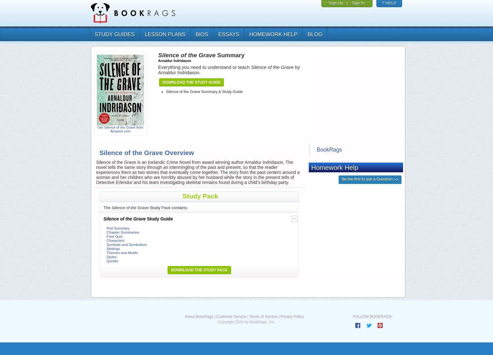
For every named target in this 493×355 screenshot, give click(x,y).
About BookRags (199, 316)
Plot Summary (118, 228)
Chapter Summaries (123, 232)
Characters (116, 240)
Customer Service (231, 316)
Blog (314, 34)
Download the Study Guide (191, 82)
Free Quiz (115, 236)
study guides (115, 34)
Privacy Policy (292, 316)
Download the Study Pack (199, 270)
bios (202, 34)
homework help (273, 34)
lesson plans (165, 34)
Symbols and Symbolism (127, 244)
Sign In (358, 3)
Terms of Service (263, 316)
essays (228, 34)
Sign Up (336, 3)
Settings (113, 249)
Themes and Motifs (122, 253)
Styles (112, 257)
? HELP (389, 3)
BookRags (329, 150)
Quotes (113, 261)
